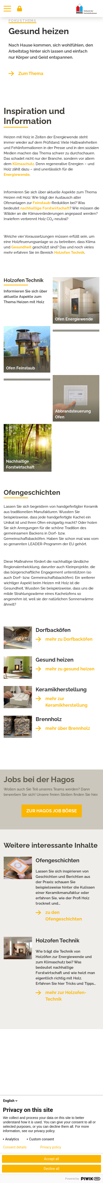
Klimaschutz (23, 164)
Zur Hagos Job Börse (51, 810)
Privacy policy (50, 1147)
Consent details (15, 1147)
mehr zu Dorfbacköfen (69, 639)
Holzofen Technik (69, 252)
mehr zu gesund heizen (69, 668)
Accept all (51, 1159)
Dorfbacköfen (53, 630)
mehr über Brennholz (67, 728)
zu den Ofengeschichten (63, 915)
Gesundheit (21, 247)
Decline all (51, 1169)
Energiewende (17, 174)
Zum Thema (30, 73)
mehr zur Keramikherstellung (66, 702)
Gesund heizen (39, 31)
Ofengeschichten (57, 860)
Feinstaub (41, 203)
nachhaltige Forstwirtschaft (45, 208)
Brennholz (49, 719)
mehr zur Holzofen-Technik (65, 996)
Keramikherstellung (61, 689)
